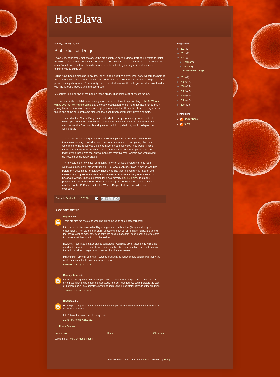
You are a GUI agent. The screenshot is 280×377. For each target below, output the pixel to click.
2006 (183, 95)
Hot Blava (78, 18)
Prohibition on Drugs (193, 70)
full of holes (130, 177)
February (188, 62)
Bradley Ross (70, 275)
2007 (183, 91)
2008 (183, 86)
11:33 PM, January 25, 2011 (78, 319)
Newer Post (61, 333)
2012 (183, 53)
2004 (183, 104)
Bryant (67, 216)
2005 (183, 100)
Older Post (158, 333)
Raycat (146, 359)
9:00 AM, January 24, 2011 (77, 264)
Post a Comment (68, 326)
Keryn (187, 124)
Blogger (168, 359)
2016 (183, 49)
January (187, 66)
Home (110, 333)
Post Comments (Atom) (81, 338)
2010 (183, 77)
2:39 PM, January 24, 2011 (77, 290)
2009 (183, 82)
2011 (183, 58)
